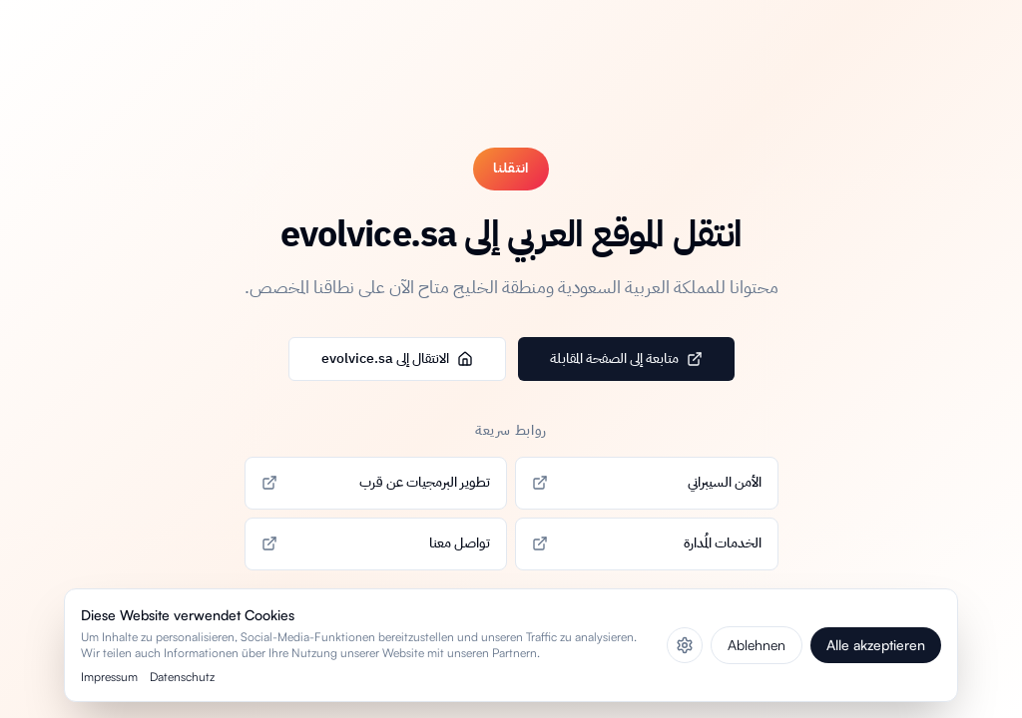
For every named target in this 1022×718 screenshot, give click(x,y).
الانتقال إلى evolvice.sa (397, 358)
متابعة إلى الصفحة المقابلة (626, 358)
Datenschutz (182, 676)
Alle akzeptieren (875, 644)
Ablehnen (756, 644)
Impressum (109, 676)
